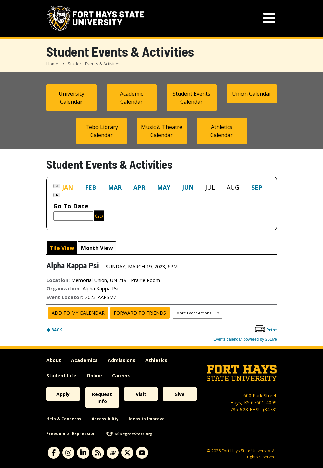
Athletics (156, 360)
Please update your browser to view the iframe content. (161, 192)
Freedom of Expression (71, 433)
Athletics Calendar (221, 131)
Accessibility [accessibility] (105, 419)
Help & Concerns (64, 419)
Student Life (61, 375)
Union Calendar (251, 93)
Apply (63, 394)
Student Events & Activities (94, 64)
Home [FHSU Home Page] (52, 64)
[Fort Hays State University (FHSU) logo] (95, 18)
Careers (121, 375)
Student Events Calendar (191, 97)
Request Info (102, 397)
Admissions (121, 360)
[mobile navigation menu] (269, 18)
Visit (141, 394)
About (53, 360)
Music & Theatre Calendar (161, 131)
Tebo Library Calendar (101, 131)
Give (179, 394)
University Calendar (71, 97)
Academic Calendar (131, 97)
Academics (84, 360)
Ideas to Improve (147, 419)
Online (94, 375)
